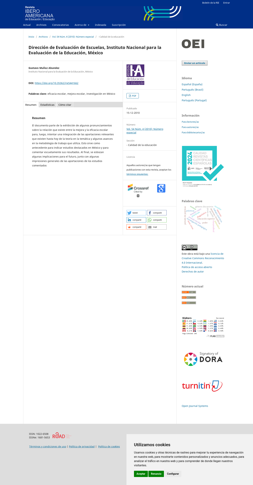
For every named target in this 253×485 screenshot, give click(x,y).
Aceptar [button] (140, 473)
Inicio (31, 36)
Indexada (100, 25)
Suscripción (119, 25)
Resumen (31, 104)
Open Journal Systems (195, 406)
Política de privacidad (82, 446)
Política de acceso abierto (197, 267)
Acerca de (81, 25)
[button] (136, 212)
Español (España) (192, 84)
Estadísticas (47, 104)
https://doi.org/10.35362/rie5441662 (56, 83)
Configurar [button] (173, 473)
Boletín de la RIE (210, 2)
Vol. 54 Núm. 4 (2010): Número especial (73, 36)
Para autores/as (190, 127)
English (186, 95)
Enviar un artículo (194, 63)
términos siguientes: (137, 174)
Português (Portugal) (194, 100)
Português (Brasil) (192, 89)
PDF (133, 95)
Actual (27, 25)
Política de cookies (109, 446)
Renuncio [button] (156, 473)
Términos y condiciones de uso (47, 446)
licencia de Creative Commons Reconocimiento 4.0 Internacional (203, 258)
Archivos (41, 25)
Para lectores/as (190, 121)
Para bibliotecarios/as (193, 132)
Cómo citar (64, 104)
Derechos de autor (193, 271)
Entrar (226, 2)
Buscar (221, 25)
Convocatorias (60, 25)
